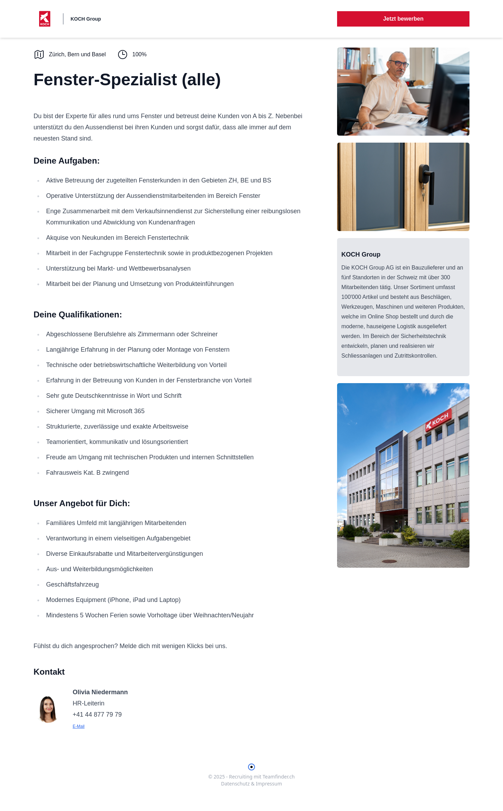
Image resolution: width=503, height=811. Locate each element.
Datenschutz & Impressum (251, 783)
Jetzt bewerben (403, 19)
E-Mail (79, 726)
